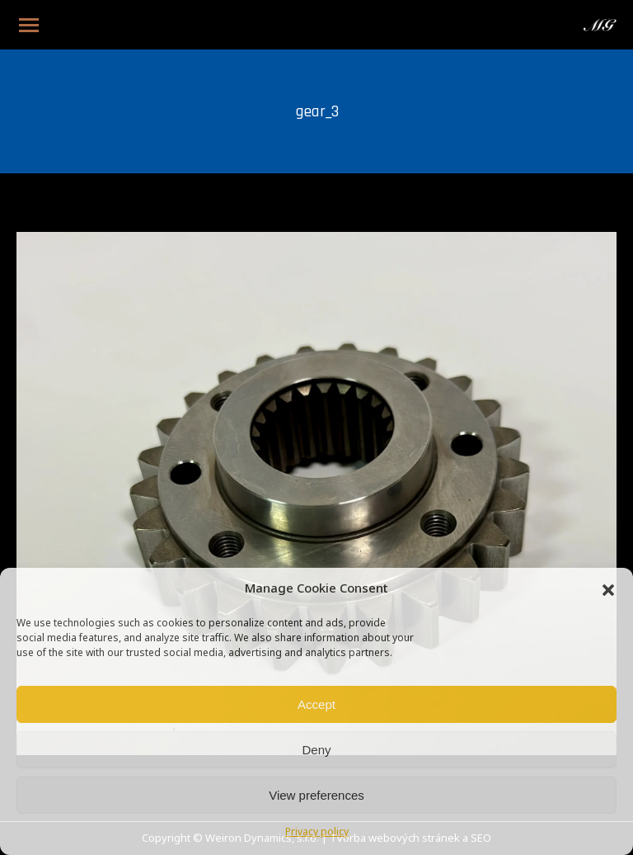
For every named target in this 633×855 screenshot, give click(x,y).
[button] (608, 590)
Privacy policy (317, 832)
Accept (316, 704)
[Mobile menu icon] (28, 25)
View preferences (316, 795)
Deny (316, 750)
